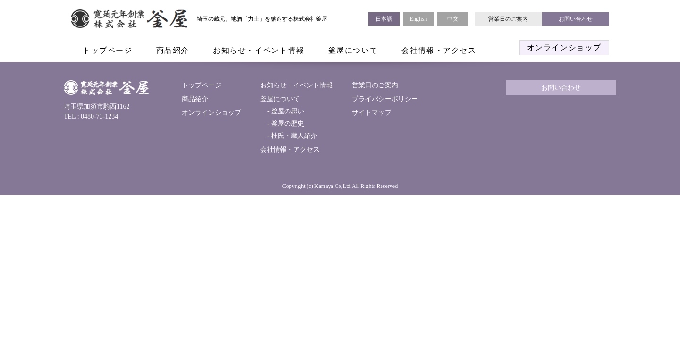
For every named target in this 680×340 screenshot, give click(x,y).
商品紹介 (172, 50)
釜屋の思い (287, 111)
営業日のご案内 (508, 19)
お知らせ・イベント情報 (259, 50)
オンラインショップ (564, 47)
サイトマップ (371, 112)
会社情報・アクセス (438, 50)
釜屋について (353, 50)
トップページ (108, 50)
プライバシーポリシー (385, 98)
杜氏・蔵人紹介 (294, 135)
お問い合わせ (576, 19)
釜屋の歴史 (287, 123)
